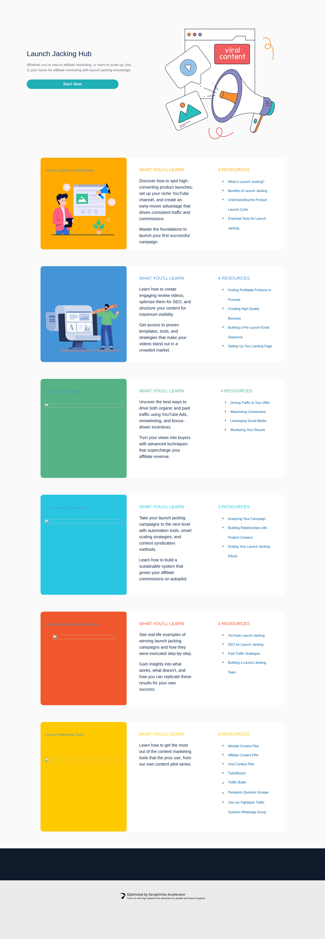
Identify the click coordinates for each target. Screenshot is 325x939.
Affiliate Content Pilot (247, 774)
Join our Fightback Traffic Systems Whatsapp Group (245, 840)
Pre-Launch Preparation (76, 286)
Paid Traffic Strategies (248, 685)
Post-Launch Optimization (79, 520)
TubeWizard (239, 792)
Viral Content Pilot (245, 783)
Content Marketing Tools (77, 754)
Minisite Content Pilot (247, 765)
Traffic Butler (239, 801)
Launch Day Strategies (74, 403)
